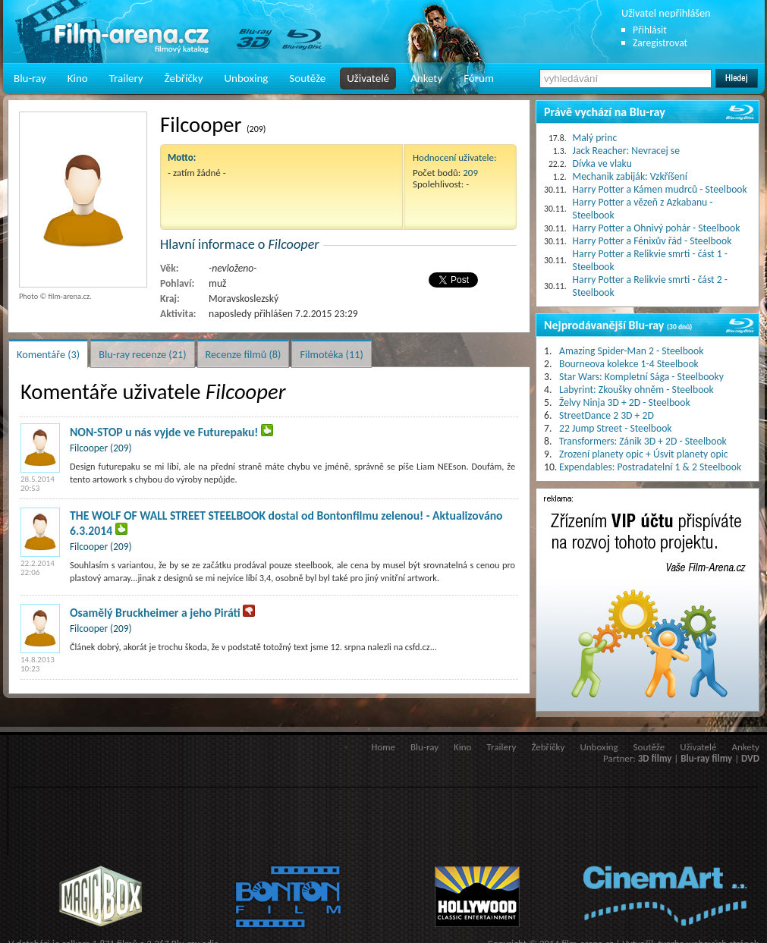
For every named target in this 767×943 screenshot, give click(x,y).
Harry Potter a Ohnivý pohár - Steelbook (656, 228)
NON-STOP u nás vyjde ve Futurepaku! (164, 432)
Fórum (479, 78)
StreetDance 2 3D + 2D (606, 415)
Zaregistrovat (660, 42)
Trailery (126, 78)
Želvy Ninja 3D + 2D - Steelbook (624, 402)
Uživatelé (368, 78)
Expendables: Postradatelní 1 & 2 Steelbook (650, 466)
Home (383, 747)
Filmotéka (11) (331, 354)
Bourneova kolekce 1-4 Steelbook (629, 363)
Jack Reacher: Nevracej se (626, 150)
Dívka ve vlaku (602, 163)
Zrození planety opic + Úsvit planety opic (643, 454)
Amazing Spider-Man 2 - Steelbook (631, 350)
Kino (78, 78)
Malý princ (595, 137)
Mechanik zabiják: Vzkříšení (630, 176)
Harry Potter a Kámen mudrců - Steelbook (660, 189)
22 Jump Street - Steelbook (615, 428)
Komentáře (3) (48, 354)
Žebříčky (184, 78)
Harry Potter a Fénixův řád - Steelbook (652, 240)
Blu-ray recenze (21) (142, 354)
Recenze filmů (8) (243, 354)
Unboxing (246, 78)
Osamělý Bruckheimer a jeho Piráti (155, 612)
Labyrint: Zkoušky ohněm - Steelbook (636, 389)
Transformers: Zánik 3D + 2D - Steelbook (643, 441)
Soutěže (307, 78)
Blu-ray (30, 78)
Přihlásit (650, 30)
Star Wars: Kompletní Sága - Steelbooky (641, 376)
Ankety (426, 78)
